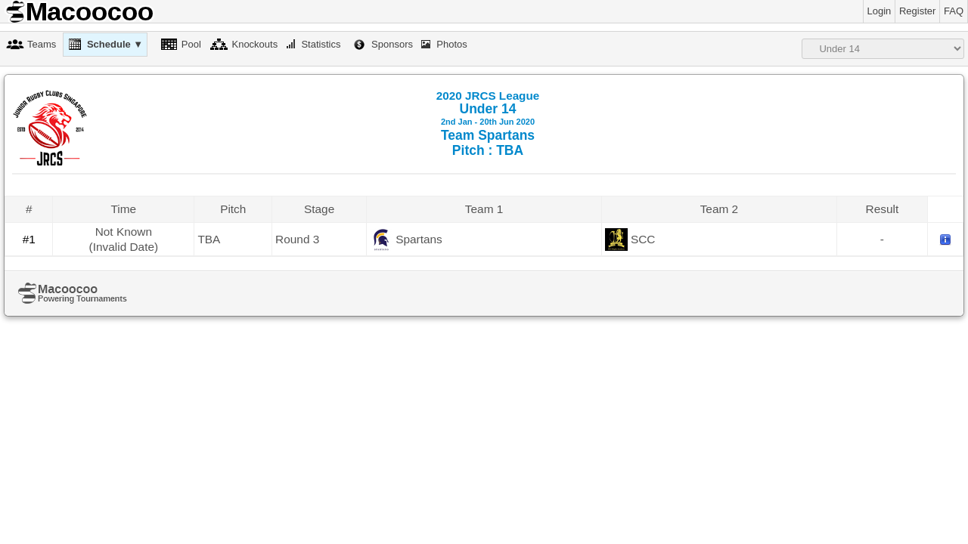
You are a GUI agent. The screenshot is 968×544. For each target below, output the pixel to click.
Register (917, 11)
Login (879, 11)
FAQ (953, 11)
